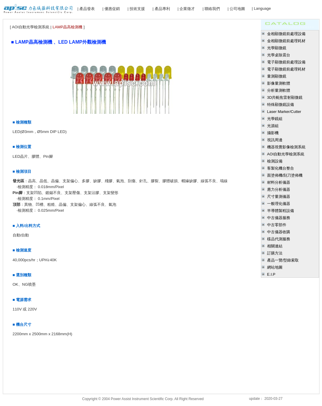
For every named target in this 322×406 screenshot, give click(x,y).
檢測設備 (274, 161)
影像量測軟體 (278, 83)
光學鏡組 (274, 118)
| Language (261, 8)
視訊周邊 (274, 140)
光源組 (273, 126)
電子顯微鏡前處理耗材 (286, 69)
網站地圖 (274, 267)
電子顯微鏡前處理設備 (286, 62)
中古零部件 (276, 225)
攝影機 (273, 133)
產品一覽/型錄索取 (283, 260)
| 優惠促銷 (111, 8)
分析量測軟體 (278, 90)
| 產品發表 (86, 8)
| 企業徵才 (186, 8)
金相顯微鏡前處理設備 (286, 34)
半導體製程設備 (280, 210)
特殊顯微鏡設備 (280, 104)
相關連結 (274, 246)
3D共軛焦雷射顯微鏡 (285, 97)
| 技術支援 (136, 8)
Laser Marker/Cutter (284, 111)
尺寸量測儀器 (278, 196)
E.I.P (271, 274)
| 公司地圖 (236, 8)
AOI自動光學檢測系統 (285, 154)
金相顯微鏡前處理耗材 (286, 41)
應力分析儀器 (278, 189)
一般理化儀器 (278, 203)
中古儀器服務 (278, 218)
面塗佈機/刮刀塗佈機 (285, 175)
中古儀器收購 (278, 232)
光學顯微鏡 (276, 48)
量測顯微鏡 (276, 76)
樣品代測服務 (278, 239)
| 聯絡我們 (211, 8)
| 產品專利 (161, 8)
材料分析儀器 (278, 182)
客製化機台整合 (280, 168)
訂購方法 (274, 253)
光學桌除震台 (278, 55)
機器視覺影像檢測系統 (286, 147)
